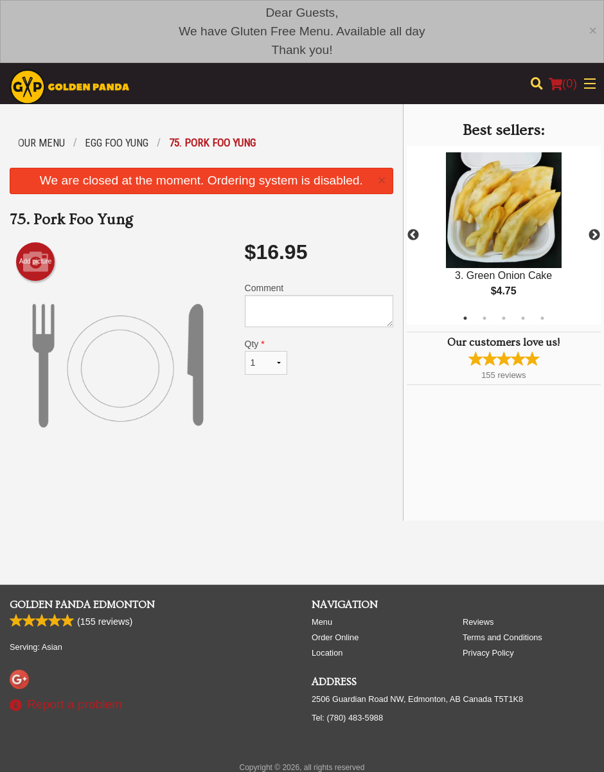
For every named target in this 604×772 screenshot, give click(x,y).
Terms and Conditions (502, 637)
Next (594, 235)
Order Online (335, 637)
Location (327, 653)
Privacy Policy (488, 653)
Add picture (35, 261)
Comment (319, 305)
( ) (563, 83)
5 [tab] (542, 318)
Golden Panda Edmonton (82, 605)
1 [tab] (465, 318)
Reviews (478, 622)
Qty (266, 357)
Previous (413, 235)
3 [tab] (503, 318)
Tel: (347, 718)
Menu (322, 622)
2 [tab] (484, 318)
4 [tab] (523, 318)
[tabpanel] (504, 235)
